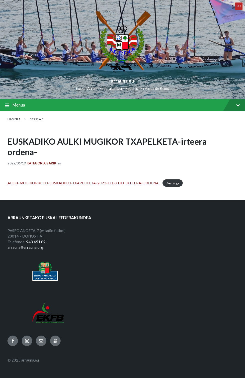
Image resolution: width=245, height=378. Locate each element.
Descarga (172, 183)
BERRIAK (36, 119)
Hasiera (13, 119)
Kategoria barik (41, 163)
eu (239, 6)
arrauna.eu (122, 81)
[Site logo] (122, 72)
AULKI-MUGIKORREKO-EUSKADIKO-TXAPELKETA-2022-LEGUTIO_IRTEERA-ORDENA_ (83, 183)
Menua (122, 105)
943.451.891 (37, 242)
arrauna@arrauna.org (25, 247)
